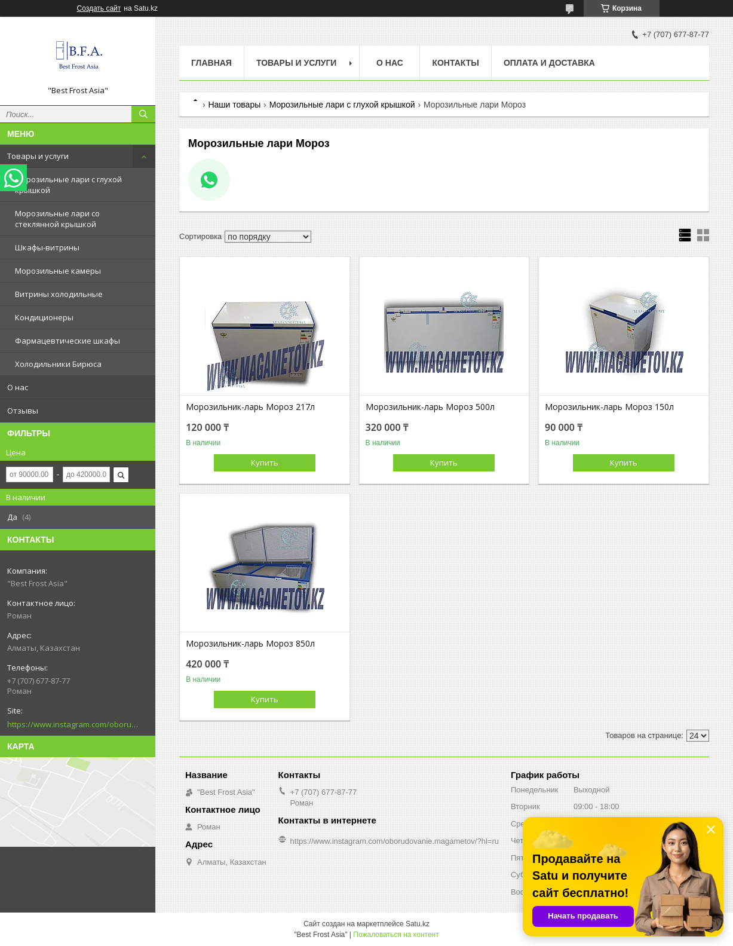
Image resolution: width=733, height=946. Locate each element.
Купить (264, 462)
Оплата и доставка (549, 63)
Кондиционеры (44, 317)
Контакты (455, 63)
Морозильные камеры (58, 270)
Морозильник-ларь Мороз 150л (609, 407)
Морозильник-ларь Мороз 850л (250, 643)
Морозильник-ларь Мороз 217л (250, 407)
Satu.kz (418, 924)
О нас (17, 387)
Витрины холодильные (59, 294)
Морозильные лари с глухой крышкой (68, 184)
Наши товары (234, 104)
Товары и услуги (38, 156)
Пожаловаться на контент (395, 934)
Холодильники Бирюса (58, 364)
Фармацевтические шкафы (67, 340)
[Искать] (143, 114)
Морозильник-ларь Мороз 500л (430, 407)
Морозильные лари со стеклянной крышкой (57, 218)
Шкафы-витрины (47, 247)
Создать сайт (99, 8)
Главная (211, 63)
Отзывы (22, 410)
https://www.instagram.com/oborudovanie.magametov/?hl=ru (73, 724)
